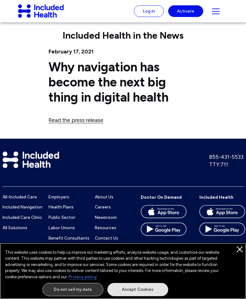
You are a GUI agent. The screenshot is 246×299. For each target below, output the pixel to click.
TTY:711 (218, 169)
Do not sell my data (72, 289)
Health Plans (61, 212)
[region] (123, 271)
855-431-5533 (226, 162)
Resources (105, 232)
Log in (149, 13)
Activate (185, 13)
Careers (103, 212)
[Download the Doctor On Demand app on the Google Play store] (163, 236)
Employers (59, 201)
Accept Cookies (138, 289)
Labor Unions (62, 232)
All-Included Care (20, 201)
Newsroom (106, 222)
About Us (104, 201)
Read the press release (76, 125)
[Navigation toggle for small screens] (216, 13)
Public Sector (62, 222)
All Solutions (15, 232)
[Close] (239, 249)
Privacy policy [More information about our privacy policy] (82, 276)
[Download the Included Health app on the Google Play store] (222, 236)
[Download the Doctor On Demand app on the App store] (163, 219)
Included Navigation (23, 212)
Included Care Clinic (22, 222)
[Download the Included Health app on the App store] (222, 219)
